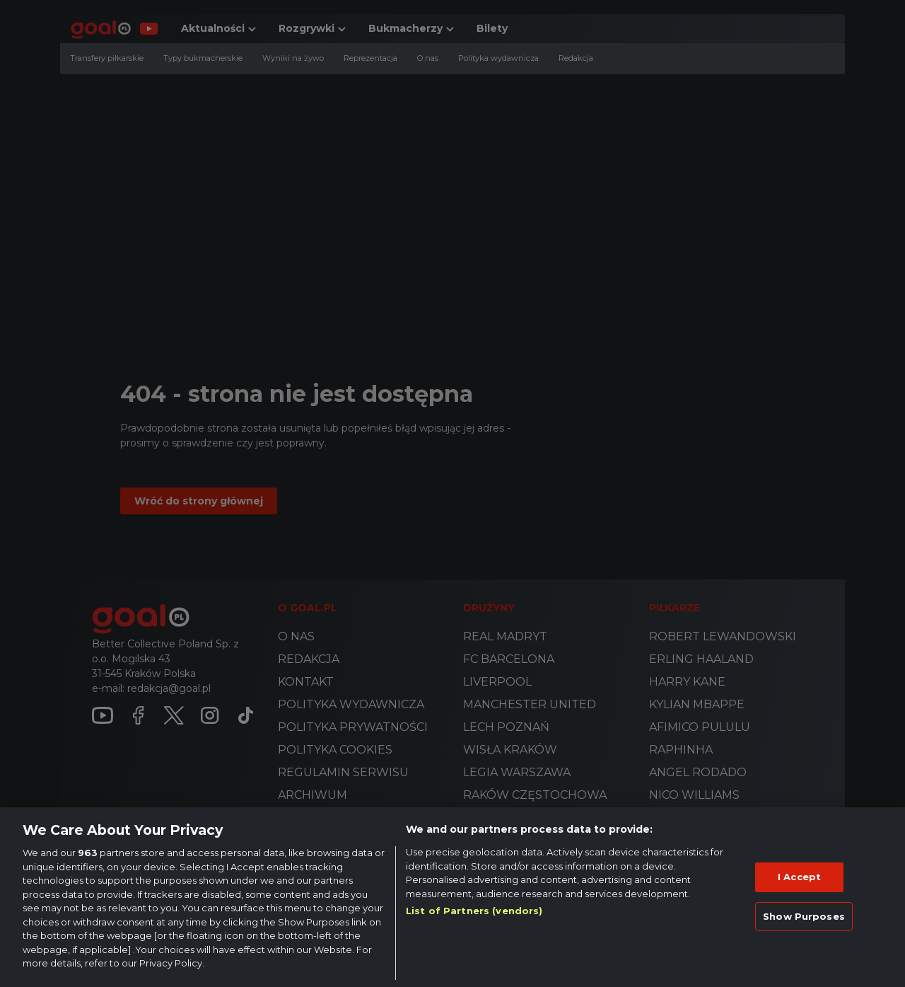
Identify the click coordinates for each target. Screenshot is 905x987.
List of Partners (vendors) (474, 910)
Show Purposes (804, 916)
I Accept (799, 876)
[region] (452, 897)
